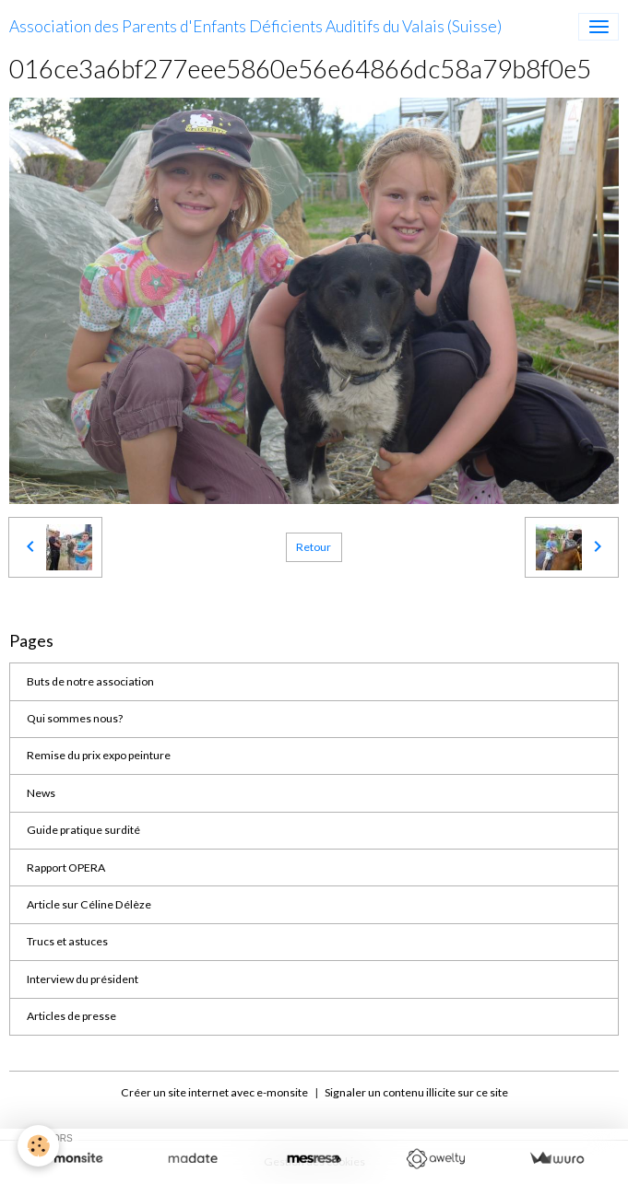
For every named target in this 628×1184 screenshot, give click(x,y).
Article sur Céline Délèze (89, 904)
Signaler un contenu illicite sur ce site (416, 1092)
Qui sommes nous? (75, 718)
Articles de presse (71, 1016)
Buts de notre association (90, 681)
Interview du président (82, 979)
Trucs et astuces (67, 941)
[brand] (255, 27)
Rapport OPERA (66, 867)
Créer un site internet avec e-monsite (214, 1092)
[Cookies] (39, 1145)
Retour (313, 547)
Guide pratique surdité (83, 830)
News (41, 793)
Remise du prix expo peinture (99, 755)
